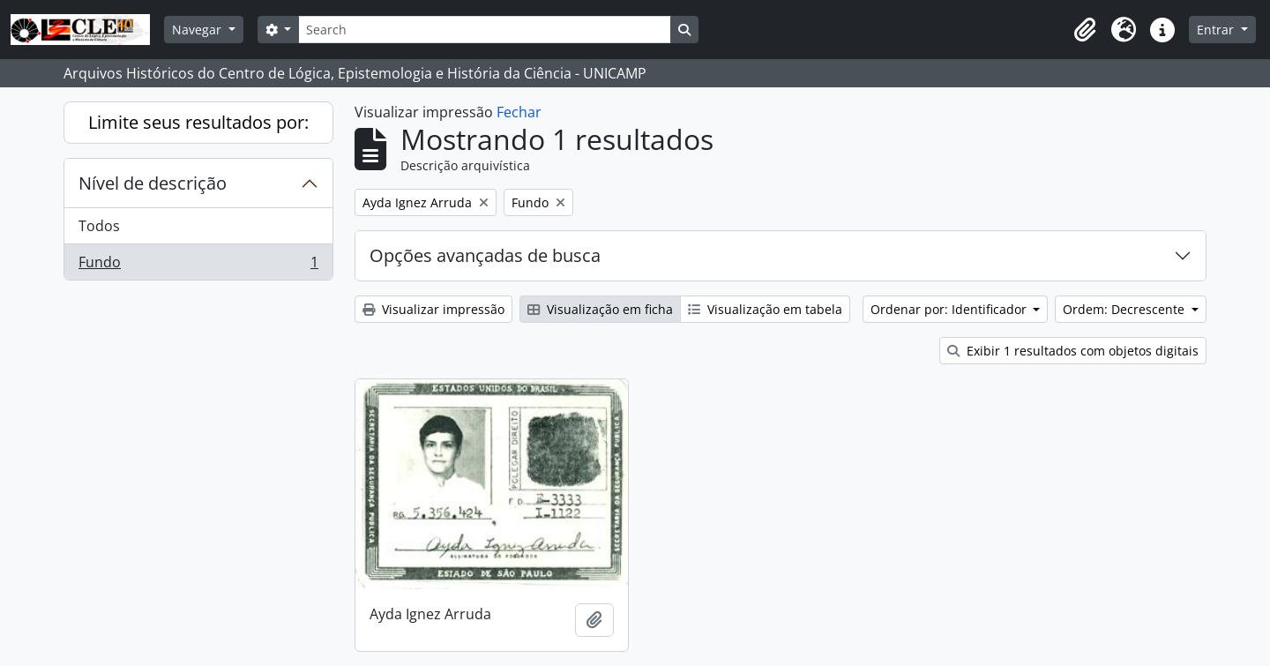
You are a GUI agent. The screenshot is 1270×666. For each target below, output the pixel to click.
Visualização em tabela (765, 309)
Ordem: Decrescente (1125, 309)
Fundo (198, 265)
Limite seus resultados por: (198, 122)
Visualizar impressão (433, 309)
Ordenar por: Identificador (950, 309)
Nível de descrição (152, 183)
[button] (1084, 30)
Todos (99, 226)
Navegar (198, 29)
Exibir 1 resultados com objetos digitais (1073, 350)
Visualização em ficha (600, 309)
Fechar (519, 112)
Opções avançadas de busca (485, 255)
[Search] (484, 29)
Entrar (1217, 29)
